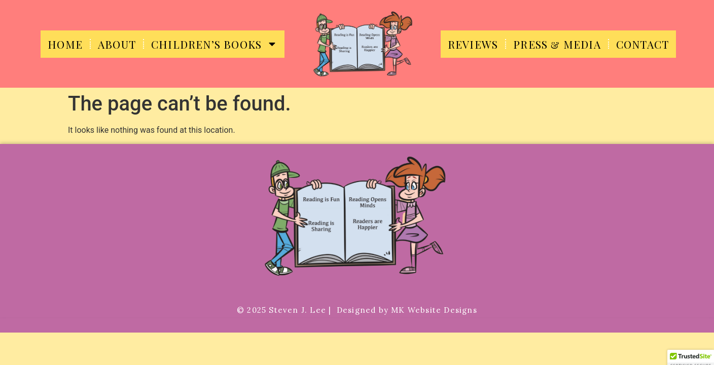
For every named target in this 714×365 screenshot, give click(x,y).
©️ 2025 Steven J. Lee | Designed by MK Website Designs (357, 310)
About (117, 44)
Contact (642, 44)
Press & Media (557, 44)
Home (65, 44)
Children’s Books (214, 43)
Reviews (473, 44)
